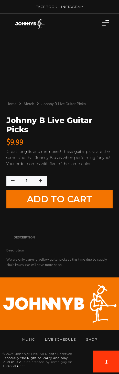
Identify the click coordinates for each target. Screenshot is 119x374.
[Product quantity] (26, 181)
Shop (91, 339)
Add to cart (59, 199)
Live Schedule (60, 339)
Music (28, 339)
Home (11, 104)
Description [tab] (24, 237)
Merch (29, 104)
